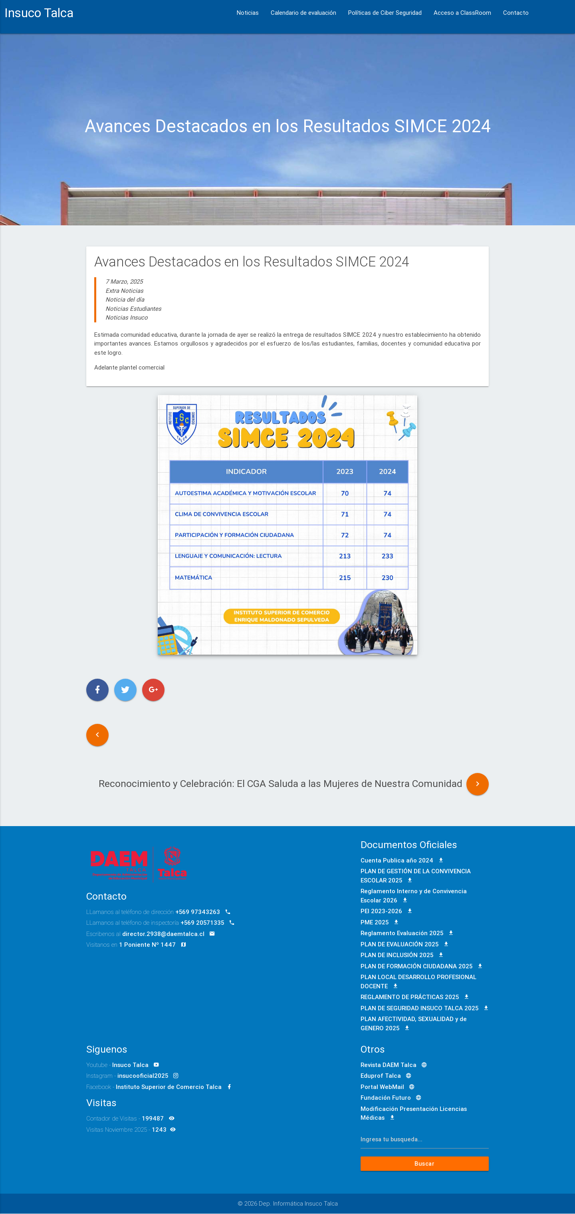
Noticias (248, 12)
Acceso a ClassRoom (462, 12)
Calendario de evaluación (303, 12)
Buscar (424, 1164)
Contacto (516, 12)
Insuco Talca (38, 12)
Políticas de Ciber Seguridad (385, 12)
